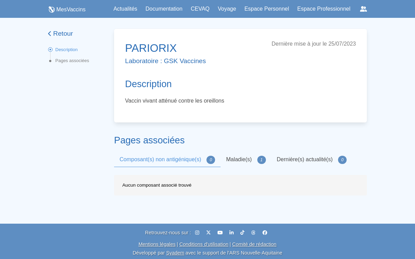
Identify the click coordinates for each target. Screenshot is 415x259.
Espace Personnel (266, 9)
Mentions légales (157, 244)
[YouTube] (221, 232)
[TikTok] (243, 232)
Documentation (164, 9)
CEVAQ (200, 9)
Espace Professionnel (323, 9)
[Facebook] (265, 232)
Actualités (125, 9)
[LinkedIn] (232, 232)
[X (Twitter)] (209, 232)
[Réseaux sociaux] (363, 9)
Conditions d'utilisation (203, 244)
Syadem (175, 253)
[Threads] (254, 232)
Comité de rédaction (254, 244)
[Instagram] (197, 232)
